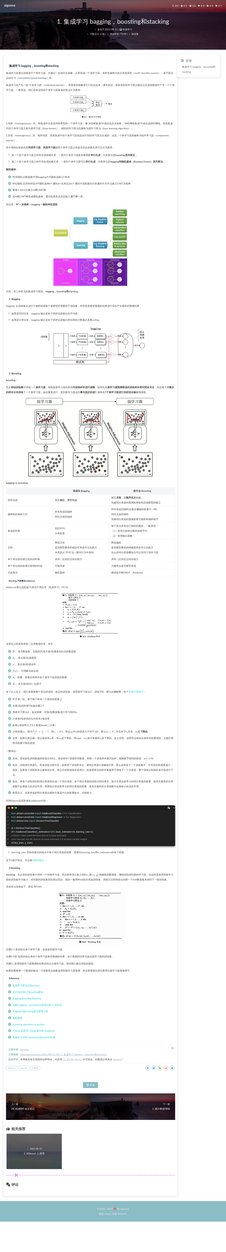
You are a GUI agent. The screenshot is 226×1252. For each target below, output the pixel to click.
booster (83, 1094)
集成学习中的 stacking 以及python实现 (93, 1063)
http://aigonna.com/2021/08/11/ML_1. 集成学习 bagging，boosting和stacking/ (123, 1081)
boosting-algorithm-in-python (88, 1051)
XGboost (71, 1094)
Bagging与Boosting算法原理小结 (89, 1038)
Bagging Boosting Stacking (86, 1025)
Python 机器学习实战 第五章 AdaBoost (93, 1057)
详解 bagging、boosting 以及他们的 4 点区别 (96, 1031)
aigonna (11, 5)
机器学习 (127, 32)
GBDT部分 (97, 881)
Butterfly (122, 1244)
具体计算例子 (195, 708)
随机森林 (77, 1044)
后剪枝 (94, 1094)
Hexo (107, 1244)
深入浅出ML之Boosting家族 (87, 1018)
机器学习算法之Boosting (85, 1012)
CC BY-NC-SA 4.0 (131, 1086)
